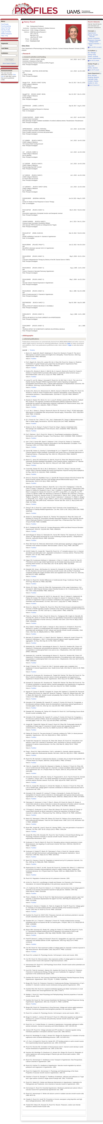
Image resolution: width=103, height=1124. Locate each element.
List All (25, 350)
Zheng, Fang (92, 54)
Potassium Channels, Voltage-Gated (94, 40)
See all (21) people (93, 60)
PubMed (33, 358)
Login (70, 345)
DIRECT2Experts (6, 34)
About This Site (6, 28)
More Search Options (9, 63)
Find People (4, 24)
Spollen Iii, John (93, 83)
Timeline (32, 350)
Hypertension (92, 33)
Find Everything (6, 26)
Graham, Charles (93, 81)
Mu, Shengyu (92, 52)
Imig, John (91, 66)
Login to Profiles (6, 32)
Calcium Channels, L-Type (94, 44)
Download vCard (35, 41)
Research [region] (26, 53)
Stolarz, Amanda (93, 56)
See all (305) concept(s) (95, 47)
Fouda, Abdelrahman (94, 58)
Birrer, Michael (92, 75)
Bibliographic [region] (28, 335)
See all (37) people (93, 70)
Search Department (93, 85)
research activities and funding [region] (34, 57)
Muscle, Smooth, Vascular (93, 35)
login (69, 343)
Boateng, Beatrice (93, 77)
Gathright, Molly (93, 79)
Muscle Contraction (94, 38)
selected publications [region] (31, 339)
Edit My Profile (5, 30)
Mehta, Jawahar (93, 68)
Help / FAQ (4, 35)
